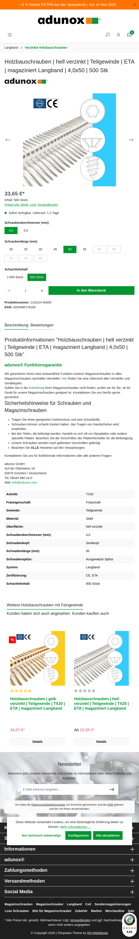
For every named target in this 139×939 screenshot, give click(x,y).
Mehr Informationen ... (75, 827)
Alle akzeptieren (108, 835)
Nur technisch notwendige (41, 835)
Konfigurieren (78, 835)
